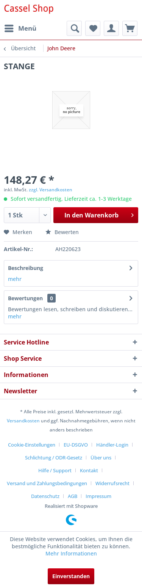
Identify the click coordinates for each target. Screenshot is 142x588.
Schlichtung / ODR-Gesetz (53, 457)
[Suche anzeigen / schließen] (74, 28)
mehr (15, 278)
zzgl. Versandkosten (50, 189)
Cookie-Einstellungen (31, 444)
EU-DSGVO (76, 444)
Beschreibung (25, 268)
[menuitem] (20, 28)
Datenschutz (45, 496)
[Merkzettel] (92, 28)
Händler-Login (112, 444)
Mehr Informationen (71, 553)
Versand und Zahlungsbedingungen (47, 483)
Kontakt (89, 470)
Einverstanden (71, 576)
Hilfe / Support (55, 470)
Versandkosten (23, 420)
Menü (20, 27)
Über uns (101, 457)
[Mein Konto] (111, 28)
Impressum (98, 496)
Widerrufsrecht (112, 483)
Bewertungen (25, 298)
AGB (72, 496)
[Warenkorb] (129, 28)
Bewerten (62, 232)
